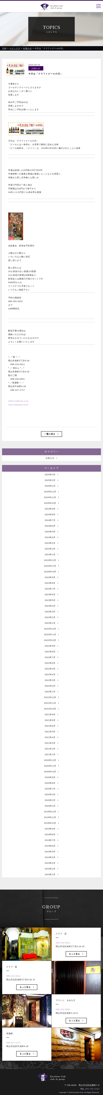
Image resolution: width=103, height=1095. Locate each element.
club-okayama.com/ (18, 404)
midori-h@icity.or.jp (18, 401)
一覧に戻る (51, 434)
